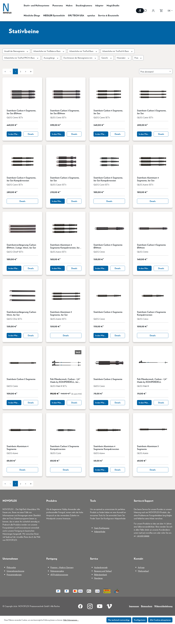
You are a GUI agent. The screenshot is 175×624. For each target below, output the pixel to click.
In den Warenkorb (14, 133)
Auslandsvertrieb (100, 567)
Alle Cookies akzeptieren (160, 619)
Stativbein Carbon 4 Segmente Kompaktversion (151, 313)
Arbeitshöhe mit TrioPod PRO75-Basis (21, 57)
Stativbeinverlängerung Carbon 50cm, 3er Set (21, 313)
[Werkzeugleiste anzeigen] (140, 10)
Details (31, 133)
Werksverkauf (143, 570)
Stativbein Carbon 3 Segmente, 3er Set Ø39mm (64, 112)
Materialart (123, 57)
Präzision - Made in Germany (62, 567)
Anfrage (141, 567)
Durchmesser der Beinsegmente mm (79, 57)
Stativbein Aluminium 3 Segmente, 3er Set (61, 313)
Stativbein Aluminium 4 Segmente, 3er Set (148, 179)
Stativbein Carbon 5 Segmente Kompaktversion (64, 447)
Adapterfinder (99, 531)
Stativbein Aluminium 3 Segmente (148, 447)
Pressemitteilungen (14, 574)
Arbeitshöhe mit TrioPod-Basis (83, 51)
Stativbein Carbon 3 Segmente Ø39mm (151, 246)
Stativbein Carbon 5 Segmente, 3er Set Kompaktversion (108, 179)
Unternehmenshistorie (15, 570)
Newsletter (98, 578)
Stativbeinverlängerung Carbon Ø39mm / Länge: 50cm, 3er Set (21, 246)
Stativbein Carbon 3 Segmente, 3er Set (151, 112)
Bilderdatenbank (100, 574)
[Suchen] (146, 10)
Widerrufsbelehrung (163, 606)
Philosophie (11, 567)
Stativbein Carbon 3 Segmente (21, 379)
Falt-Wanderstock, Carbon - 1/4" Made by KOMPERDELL (152, 380)
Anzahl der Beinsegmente (16, 51)
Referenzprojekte (57, 570)
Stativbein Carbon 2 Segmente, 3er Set (64, 179)
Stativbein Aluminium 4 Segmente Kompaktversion (106, 447)
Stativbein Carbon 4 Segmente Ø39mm (108, 246)
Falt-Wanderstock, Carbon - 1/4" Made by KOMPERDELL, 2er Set (65, 380)
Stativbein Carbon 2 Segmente (108, 379)
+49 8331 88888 (143, 535)
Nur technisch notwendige (119, 619)
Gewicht (106, 57)
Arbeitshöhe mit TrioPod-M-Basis (117, 51)
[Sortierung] (155, 71)
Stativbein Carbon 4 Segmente (108, 312)
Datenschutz (146, 606)
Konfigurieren (139, 619)
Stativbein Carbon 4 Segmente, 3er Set (108, 112)
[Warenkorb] (161, 10)
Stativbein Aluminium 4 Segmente (17, 447)
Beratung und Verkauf (103, 570)
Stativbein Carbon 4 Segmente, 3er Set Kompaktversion (21, 179)
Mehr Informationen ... (71, 620)
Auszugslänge (51, 57)
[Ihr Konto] (153, 10)
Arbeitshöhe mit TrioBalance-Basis (49, 51)
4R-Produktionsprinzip (59, 574)
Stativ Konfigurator (101, 527)
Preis (138, 57)
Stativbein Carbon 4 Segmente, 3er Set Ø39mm (21, 112)
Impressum (134, 606)
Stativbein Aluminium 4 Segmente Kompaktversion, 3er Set (65, 246)
